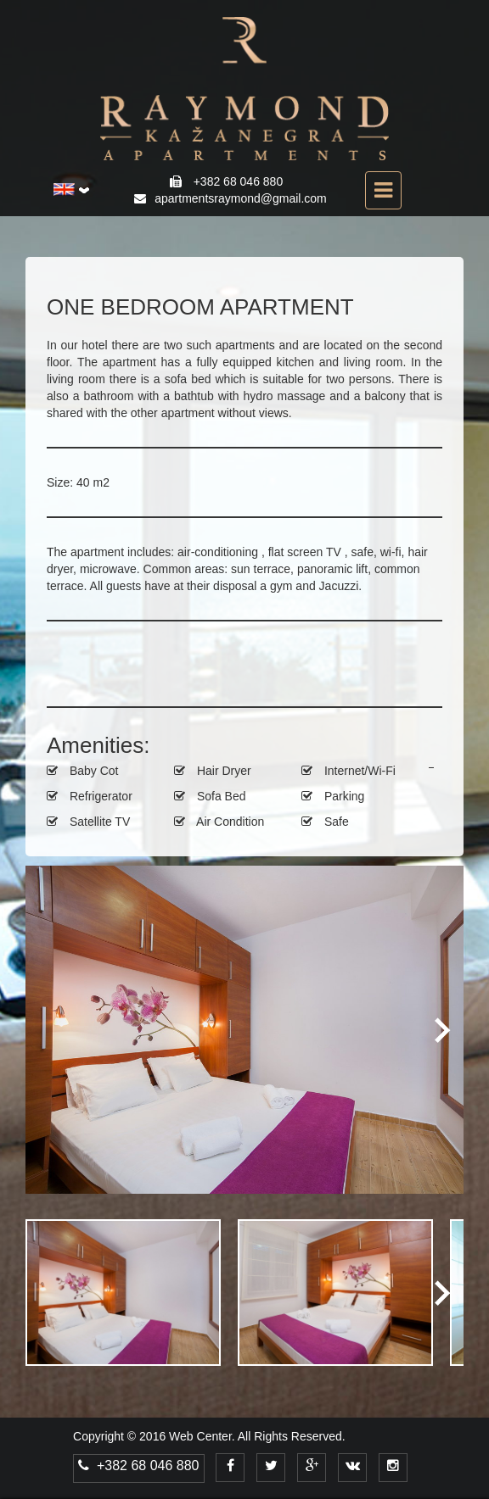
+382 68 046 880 (138, 1465)
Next (438, 1029)
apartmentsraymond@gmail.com (241, 198)
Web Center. (202, 1436)
